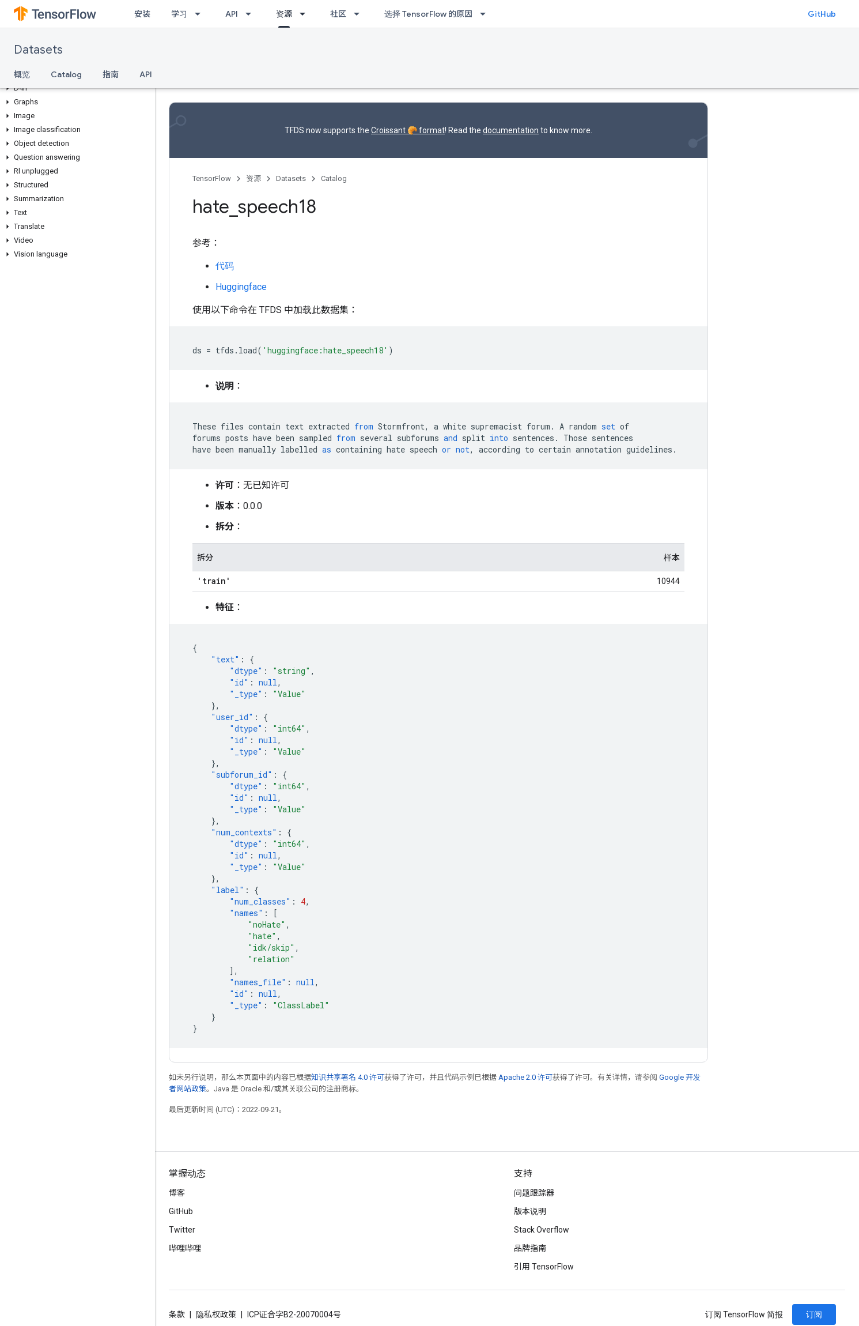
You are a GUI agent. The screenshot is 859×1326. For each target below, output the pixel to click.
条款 (177, 1314)
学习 (179, 14)
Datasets (38, 50)
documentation (511, 130)
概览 (22, 74)
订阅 (814, 1314)
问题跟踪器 (534, 1192)
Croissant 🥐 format (408, 130)
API (231, 14)
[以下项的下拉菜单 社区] (360, 14)
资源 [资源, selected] (284, 14)
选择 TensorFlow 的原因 (428, 14)
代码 (224, 266)
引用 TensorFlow (544, 1266)
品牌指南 (530, 1248)
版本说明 (530, 1211)
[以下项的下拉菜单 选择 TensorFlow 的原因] (486, 14)
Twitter (182, 1229)
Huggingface (241, 286)
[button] (75, 88)
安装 (142, 14)
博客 (177, 1192)
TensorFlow (211, 178)
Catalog (66, 74)
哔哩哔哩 (185, 1248)
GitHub (822, 14)
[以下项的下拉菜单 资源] (306, 14)
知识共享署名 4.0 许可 (347, 1077)
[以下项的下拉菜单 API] (252, 14)
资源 (253, 178)
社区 (338, 14)
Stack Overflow (541, 1229)
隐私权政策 (216, 1314)
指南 (111, 74)
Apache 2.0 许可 (525, 1077)
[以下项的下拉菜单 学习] (201, 14)
